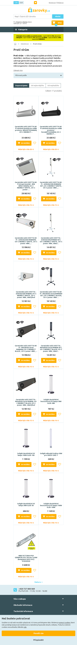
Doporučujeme (21, 85)
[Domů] (15, 44)
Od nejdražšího (53, 85)
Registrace (52, 2)
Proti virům (37, 44)
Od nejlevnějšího (37, 85)
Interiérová (25, 44)
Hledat (57, 16)
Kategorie (22, 29)
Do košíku (25, 143)
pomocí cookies (64, 623)
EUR (21, 3)
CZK (16, 3)
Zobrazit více (18, 70)
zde (25, 627)
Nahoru (39, 582)
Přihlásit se (60, 2)
